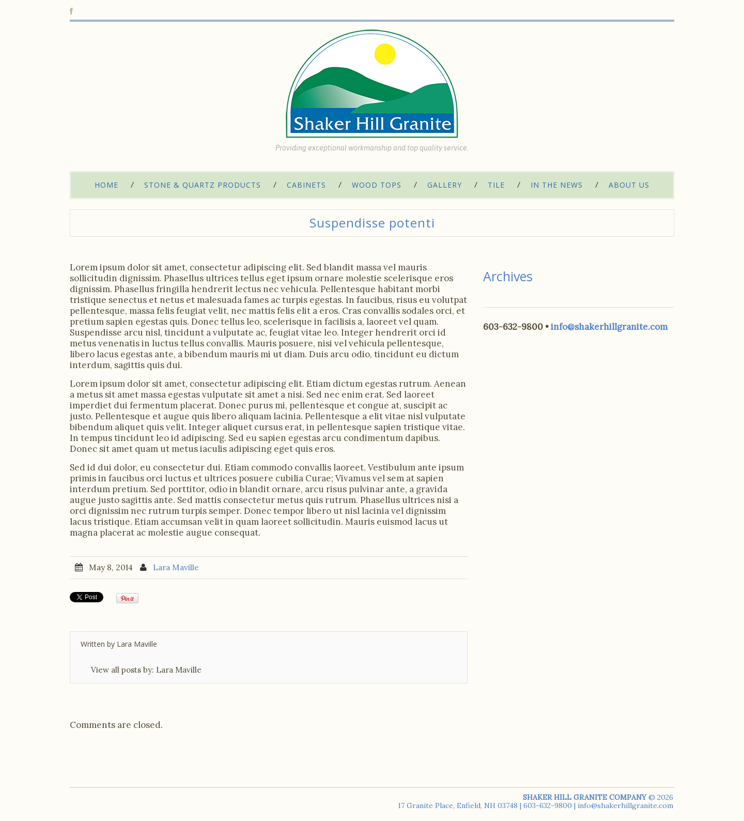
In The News (557, 185)
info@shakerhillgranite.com (609, 326)
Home (106, 185)
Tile (496, 185)
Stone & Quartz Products (202, 185)
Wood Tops (376, 185)
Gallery (444, 185)
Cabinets (306, 185)
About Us (629, 185)
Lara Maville (176, 567)
